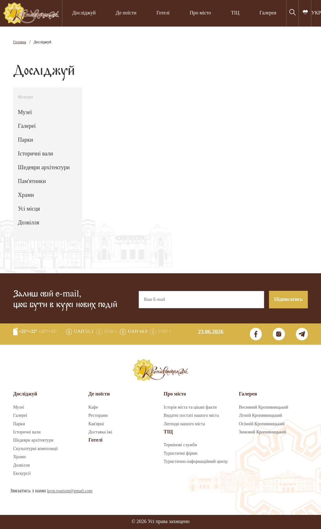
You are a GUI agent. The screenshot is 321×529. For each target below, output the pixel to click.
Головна (19, 42)
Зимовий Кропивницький (262, 432)
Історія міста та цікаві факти (190, 407)
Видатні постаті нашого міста (191, 415)
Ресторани (98, 415)
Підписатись (288, 299)
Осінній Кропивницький (262, 424)
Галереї (27, 126)
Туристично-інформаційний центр (196, 461)
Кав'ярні (96, 424)
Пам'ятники (32, 181)
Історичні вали (35, 154)
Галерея (268, 13)
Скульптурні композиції (35, 448)
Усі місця (29, 209)
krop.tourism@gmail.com (69, 491)
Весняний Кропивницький (263, 407)
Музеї (25, 112)
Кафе (93, 407)
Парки (25, 140)
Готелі (163, 13)
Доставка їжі (100, 432)
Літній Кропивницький (260, 415)
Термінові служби (180, 445)
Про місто (200, 13)
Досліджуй (84, 13)
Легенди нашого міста (184, 424)
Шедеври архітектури (44, 168)
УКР (316, 13)
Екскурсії (22, 473)
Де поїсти (126, 13)
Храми (26, 195)
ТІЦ (235, 13)
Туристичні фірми (180, 453)
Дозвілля (28, 223)
